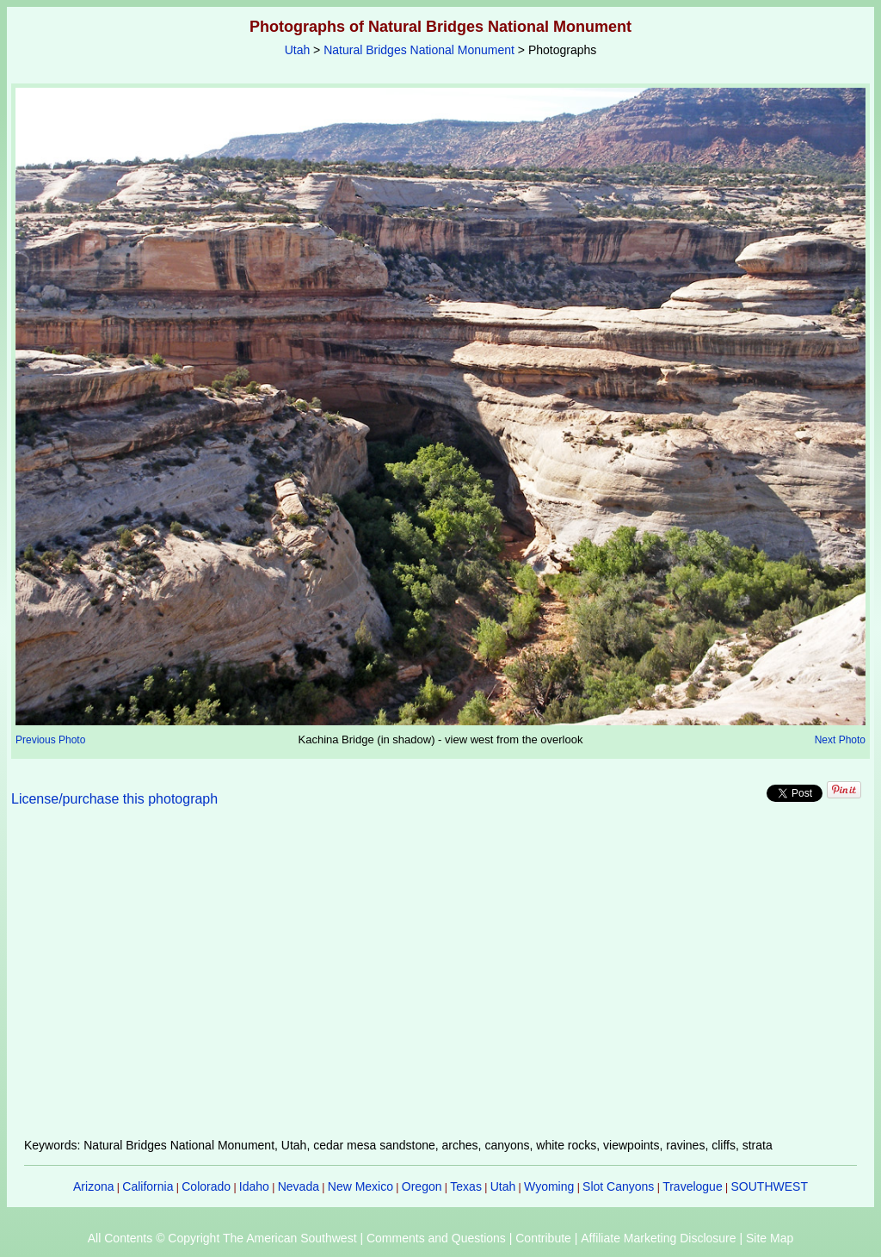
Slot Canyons (618, 1186)
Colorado (206, 1186)
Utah (298, 50)
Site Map (769, 1238)
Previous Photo (50, 740)
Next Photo (840, 740)
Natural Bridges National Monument (418, 50)
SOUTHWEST (769, 1186)
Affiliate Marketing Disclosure (658, 1238)
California (147, 1186)
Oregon (422, 1186)
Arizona (93, 1186)
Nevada (298, 1186)
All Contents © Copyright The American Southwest (222, 1238)
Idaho (254, 1186)
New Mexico (360, 1186)
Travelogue (692, 1186)
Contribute (543, 1238)
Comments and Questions (436, 1238)
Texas (466, 1186)
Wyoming (549, 1186)
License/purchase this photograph (114, 799)
